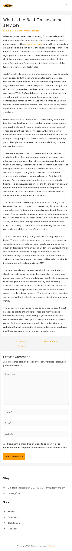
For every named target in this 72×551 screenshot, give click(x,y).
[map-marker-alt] (34, 487)
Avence (52, 546)
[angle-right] (9, 511)
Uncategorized (31, 31)
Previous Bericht (22, 342)
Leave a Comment (12, 31)
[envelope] (13, 493)
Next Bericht (52, 341)
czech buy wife (34, 44)
